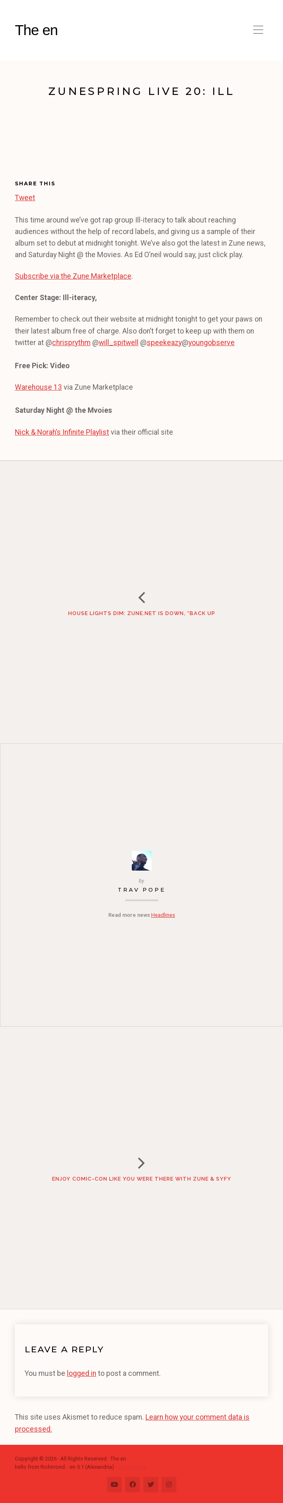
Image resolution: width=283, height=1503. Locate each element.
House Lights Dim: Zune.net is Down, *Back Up (141, 613)
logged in (81, 1373)
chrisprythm (71, 342)
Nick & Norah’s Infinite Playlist (62, 432)
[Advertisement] (57, 142)
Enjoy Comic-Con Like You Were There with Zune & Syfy (141, 1179)
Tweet (25, 196)
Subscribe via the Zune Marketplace (73, 276)
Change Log (132, 1467)
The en (36, 30)
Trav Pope (142, 890)
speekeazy (164, 342)
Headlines (163, 915)
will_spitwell (118, 342)
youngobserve (211, 342)
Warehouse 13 (38, 387)
